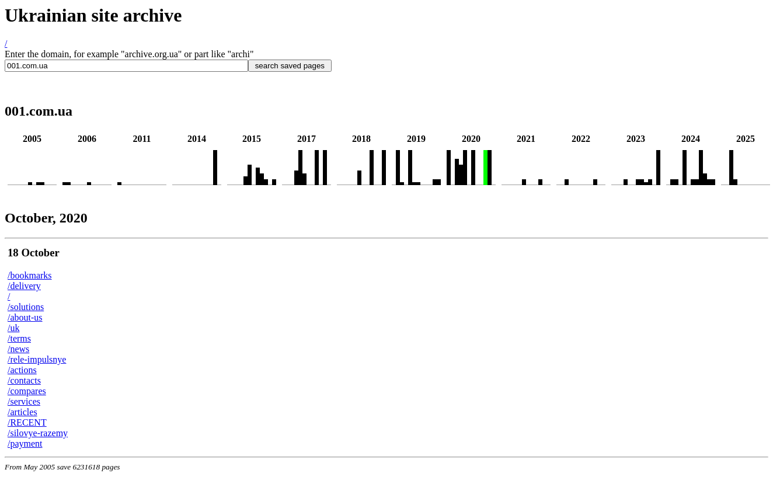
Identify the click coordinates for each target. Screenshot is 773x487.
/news (18, 349)
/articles (22, 412)
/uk (13, 328)
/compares (27, 391)
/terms (19, 338)
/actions (22, 370)
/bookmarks (30, 275)
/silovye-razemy (38, 433)
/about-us (25, 317)
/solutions (26, 307)
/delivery (24, 286)
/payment (25, 443)
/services (24, 401)
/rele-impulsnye (37, 359)
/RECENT (27, 422)
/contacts (24, 380)
